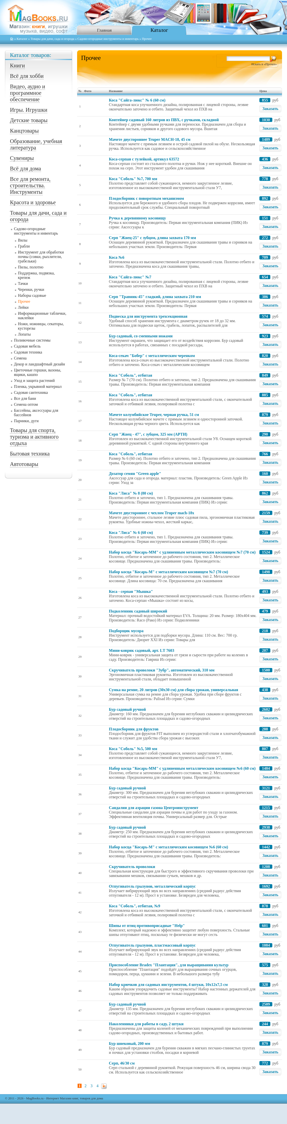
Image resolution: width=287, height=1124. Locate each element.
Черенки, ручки (31, 289)
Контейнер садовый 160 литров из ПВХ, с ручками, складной (164, 120)
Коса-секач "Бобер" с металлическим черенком (152, 356)
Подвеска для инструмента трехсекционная (148, 316)
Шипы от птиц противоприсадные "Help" (147, 925)
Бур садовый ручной (127, 709)
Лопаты (24, 334)
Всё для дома (25, 168)
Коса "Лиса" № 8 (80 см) (131, 493)
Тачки (23, 283)
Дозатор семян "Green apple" (135, 473)
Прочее (24, 301)
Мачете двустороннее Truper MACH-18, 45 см (150, 139)
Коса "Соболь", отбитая (130, 375)
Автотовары (24, 464)
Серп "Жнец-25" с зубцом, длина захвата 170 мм (152, 238)
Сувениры (22, 158)
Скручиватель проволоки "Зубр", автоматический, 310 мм (162, 670)
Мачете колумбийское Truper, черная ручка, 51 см (154, 414)
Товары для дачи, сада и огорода (52, 39)
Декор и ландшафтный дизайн (39, 364)
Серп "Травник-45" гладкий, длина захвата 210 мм (155, 297)
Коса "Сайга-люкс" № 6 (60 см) (137, 100)
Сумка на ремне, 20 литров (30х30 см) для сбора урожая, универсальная (173, 690)
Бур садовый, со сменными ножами (141, 336)
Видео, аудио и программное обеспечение (27, 92)
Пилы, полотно (31, 267)
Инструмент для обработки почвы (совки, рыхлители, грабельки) (41, 256)
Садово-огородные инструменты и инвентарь (108, 39)
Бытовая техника (30, 454)
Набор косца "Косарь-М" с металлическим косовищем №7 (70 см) (168, 572)
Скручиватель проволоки (132, 867)
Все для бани (25, 398)
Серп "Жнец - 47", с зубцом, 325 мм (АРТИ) (148, 434)
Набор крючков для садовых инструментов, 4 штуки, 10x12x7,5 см (168, 984)
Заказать (270, 108)
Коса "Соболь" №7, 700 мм (133, 179)
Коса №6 (116, 257)
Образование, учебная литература (36, 144)
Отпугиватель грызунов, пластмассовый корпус (152, 945)
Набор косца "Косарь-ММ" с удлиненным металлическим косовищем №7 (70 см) (182, 552)
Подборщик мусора (126, 631)
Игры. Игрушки (28, 110)
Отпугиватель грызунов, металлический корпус (152, 886)
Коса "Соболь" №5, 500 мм (133, 749)
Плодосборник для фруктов (133, 729)
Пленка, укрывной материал (38, 386)
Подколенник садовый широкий (138, 611)
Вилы (22, 240)
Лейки (23, 307)
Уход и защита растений (34, 380)
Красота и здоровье (33, 202)
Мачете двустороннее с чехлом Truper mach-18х (151, 513)
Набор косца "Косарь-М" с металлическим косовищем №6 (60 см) (168, 847)
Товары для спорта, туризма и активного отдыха (34, 436)
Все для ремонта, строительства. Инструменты (30, 185)
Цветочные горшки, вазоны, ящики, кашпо (37, 372)
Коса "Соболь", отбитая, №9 (134, 906)
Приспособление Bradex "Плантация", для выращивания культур (169, 965)
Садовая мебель (27, 346)
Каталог (159, 30)
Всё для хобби (27, 76)
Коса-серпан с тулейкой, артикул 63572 (144, 159)
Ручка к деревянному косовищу (137, 218)
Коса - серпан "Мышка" (131, 591)
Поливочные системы (32, 340)
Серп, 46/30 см (122, 1063)
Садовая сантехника (31, 392)
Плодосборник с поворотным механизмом (146, 198)
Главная (104, 30)
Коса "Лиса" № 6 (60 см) (131, 532)
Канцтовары (24, 131)
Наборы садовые (32, 295)
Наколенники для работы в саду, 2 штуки (146, 1024)
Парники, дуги (26, 421)
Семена (20, 358)
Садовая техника (28, 352)
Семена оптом (26, 404)
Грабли (24, 246)
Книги (17, 65)
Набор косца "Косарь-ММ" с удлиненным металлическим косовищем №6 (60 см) (182, 768)
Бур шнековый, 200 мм (129, 1043)
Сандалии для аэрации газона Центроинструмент (153, 808)
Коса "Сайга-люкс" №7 (130, 277)
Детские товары (29, 120)
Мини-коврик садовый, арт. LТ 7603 (141, 650)
